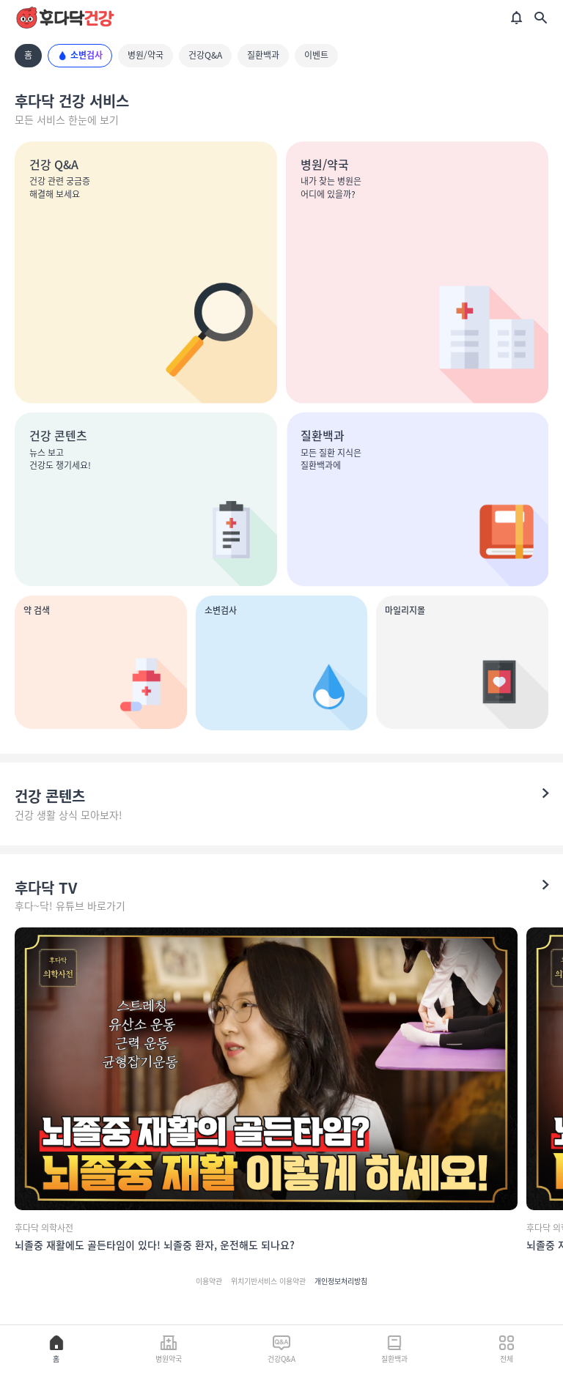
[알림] (517, 17)
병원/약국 (145, 55)
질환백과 (263, 55)
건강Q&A (205, 55)
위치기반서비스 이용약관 (268, 1281)
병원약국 (168, 1349)
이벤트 (316, 55)
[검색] (540, 17)
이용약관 (209, 1281)
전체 (506, 1349)
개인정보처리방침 (340, 1281)
